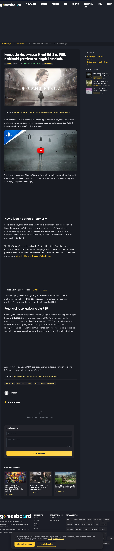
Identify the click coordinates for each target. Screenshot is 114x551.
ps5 (96, 524)
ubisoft (110, 538)
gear (85, 529)
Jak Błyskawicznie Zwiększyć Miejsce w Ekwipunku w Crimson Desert (36, 376)
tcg (65, 4)
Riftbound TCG (54, 520)
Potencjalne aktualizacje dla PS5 (97, 63)
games (106, 519)
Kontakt (75, 4)
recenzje (55, 4)
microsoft (94, 529)
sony (89, 519)
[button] (40, 150)
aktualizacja (105, 543)
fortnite (69, 524)
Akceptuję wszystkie (24, 544)
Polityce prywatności (56, 539)
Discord (36, 520)
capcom (78, 529)
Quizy (100, 4)
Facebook (37, 517)
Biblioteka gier (88, 5)
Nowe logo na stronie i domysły (95, 57)
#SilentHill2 (21, 256)
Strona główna (8, 44)
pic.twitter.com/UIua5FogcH (39, 256)
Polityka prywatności (56, 517)
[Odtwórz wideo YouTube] (40, 150)
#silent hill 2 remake (45, 384)
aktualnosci (21, 44)
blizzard (103, 524)
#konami (10, 384)
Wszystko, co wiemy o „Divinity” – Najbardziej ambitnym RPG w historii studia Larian (42, 112)
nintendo (102, 529)
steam (77, 524)
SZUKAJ (109, 4)
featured (70, 529)
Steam (36, 523)
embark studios (87, 524)
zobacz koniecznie (79, 519)
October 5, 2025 (40, 290)
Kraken (8, 64)
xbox (104, 534)
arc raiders (97, 519)
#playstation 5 (24, 384)
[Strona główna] (10, 6)
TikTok (36, 525)
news (68, 519)
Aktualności (31, 4)
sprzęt (44, 4)
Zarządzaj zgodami (46, 544)
